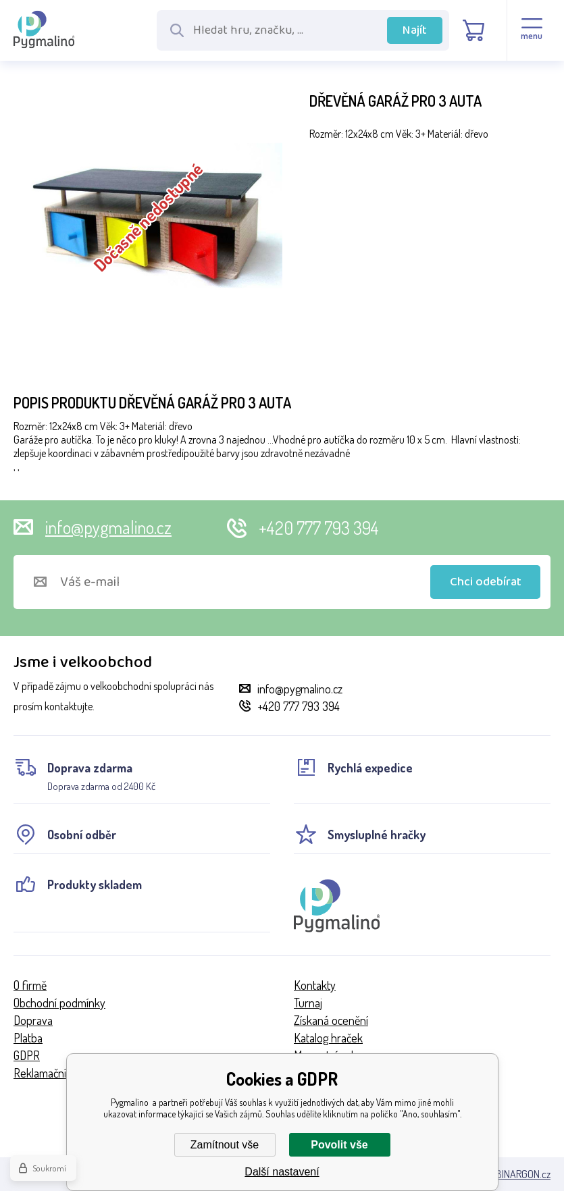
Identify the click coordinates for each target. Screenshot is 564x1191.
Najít (415, 30)
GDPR (27, 1055)
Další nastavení (282, 1171)
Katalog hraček (328, 1037)
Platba (28, 1037)
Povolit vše (339, 1144)
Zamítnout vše (224, 1144)
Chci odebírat (485, 582)
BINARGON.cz (523, 1174)
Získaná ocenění (331, 1020)
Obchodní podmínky (59, 1002)
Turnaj (308, 1002)
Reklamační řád (49, 1072)
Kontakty (315, 985)
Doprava (33, 1020)
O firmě (30, 985)
